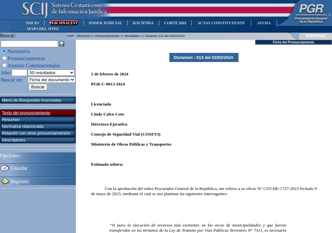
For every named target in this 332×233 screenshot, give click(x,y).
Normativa (18, 51)
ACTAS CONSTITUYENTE (221, 23)
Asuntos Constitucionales (33, 65)
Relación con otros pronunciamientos (36, 133)
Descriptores (13, 140)
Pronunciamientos (26, 58)
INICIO (32, 23)
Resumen (11, 119)
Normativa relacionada (22, 126)
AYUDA (263, 23)
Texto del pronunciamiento (26, 112)
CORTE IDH (175, 23)
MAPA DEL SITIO (43, 29)
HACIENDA (143, 23)
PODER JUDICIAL (105, 23)
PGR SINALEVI (64, 23)
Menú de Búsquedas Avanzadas (31, 100)
